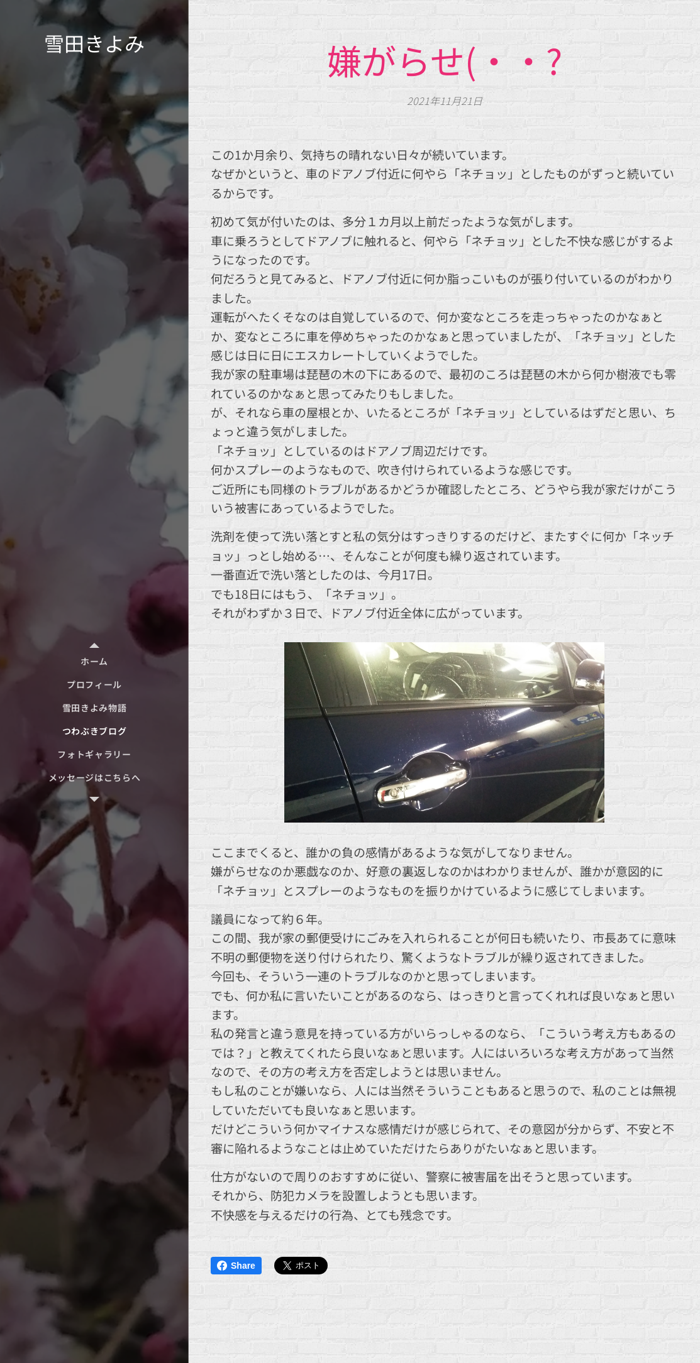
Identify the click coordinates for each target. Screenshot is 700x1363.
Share (236, 1266)
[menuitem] (94, 661)
